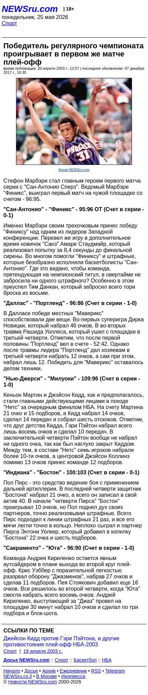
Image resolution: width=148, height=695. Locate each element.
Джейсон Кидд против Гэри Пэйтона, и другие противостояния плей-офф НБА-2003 (61, 641)
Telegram (115, 671)
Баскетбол (85, 660)
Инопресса (73, 676)
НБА (107, 660)
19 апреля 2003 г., (43, 651)
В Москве (46, 676)
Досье (31, 671)
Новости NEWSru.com (32, 681)
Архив (49, 671)
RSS (96, 671)
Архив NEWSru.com (73, 170)
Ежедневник (73, 671)
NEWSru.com (30, 9)
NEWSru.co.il (17, 676)
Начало (11, 671)
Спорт (9, 23)
